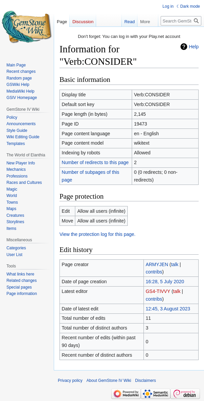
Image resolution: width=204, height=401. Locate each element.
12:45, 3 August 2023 (168, 308)
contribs (154, 271)
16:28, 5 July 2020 (165, 281)
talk (174, 264)
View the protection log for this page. (97, 234)
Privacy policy (70, 380)
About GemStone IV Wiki (108, 380)
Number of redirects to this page (95, 162)
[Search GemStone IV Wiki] (181, 21)
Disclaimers (145, 380)
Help (194, 46)
